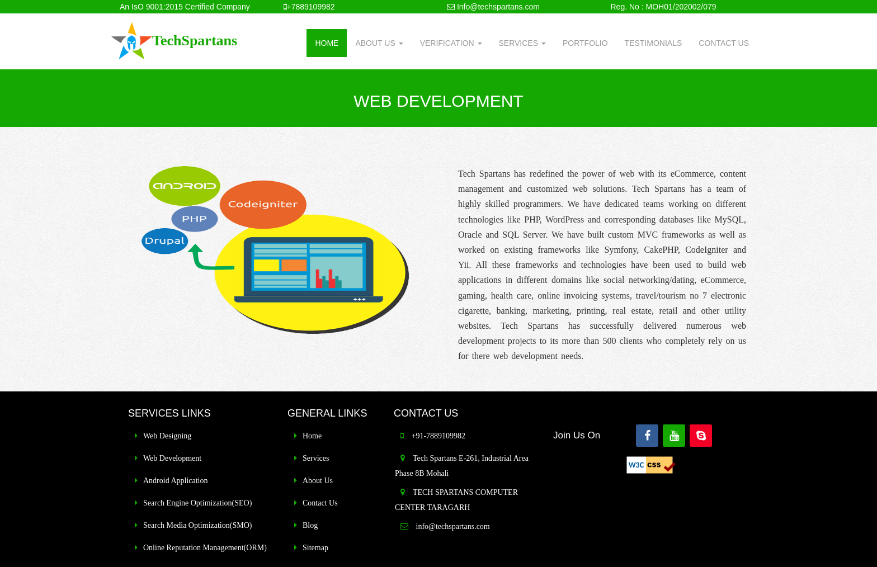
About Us (318, 480)
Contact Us (320, 503)
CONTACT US (724, 43)
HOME (326, 43)
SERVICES (522, 43)
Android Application (175, 480)
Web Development (172, 458)
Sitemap (315, 548)
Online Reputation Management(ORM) (205, 548)
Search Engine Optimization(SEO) (197, 503)
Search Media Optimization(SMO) (197, 525)
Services (316, 458)
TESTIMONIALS (653, 43)
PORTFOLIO (585, 43)
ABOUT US (379, 43)
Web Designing (167, 436)
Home (312, 436)
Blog (310, 525)
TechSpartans (194, 40)
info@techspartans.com (452, 526)
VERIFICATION (451, 43)
